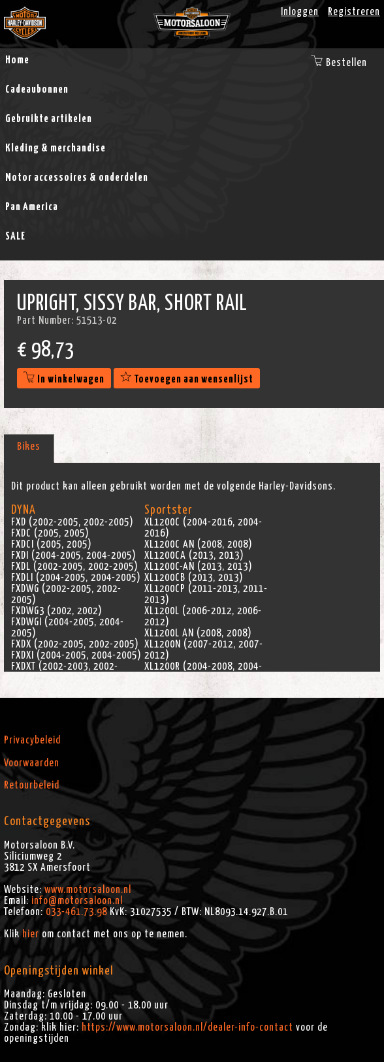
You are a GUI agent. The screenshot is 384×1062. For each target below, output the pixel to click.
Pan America (31, 207)
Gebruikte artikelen (48, 119)
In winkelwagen (64, 379)
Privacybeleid (32, 740)
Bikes (28, 446)
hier (30, 934)
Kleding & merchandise (55, 148)
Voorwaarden (31, 763)
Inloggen (300, 12)
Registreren (354, 12)
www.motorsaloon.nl (87, 889)
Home (17, 60)
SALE (15, 236)
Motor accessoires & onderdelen (76, 177)
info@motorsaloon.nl (77, 901)
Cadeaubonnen (37, 89)
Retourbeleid (31, 785)
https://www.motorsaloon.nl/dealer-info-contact (187, 1027)
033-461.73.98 (76, 912)
